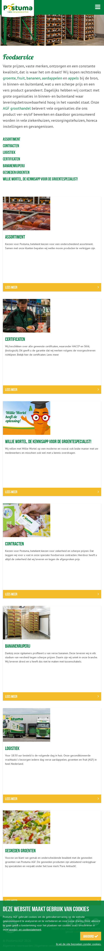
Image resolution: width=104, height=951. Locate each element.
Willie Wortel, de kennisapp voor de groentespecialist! (40, 179)
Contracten (11, 145)
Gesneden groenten (16, 172)
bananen (33, 78)
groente (9, 78)
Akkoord (90, 936)
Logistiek (9, 152)
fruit (21, 78)
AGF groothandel (17, 108)
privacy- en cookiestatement (25, 929)
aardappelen (52, 78)
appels (73, 78)
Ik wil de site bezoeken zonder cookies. (78, 944)
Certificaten (11, 159)
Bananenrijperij (14, 165)
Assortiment (11, 139)
